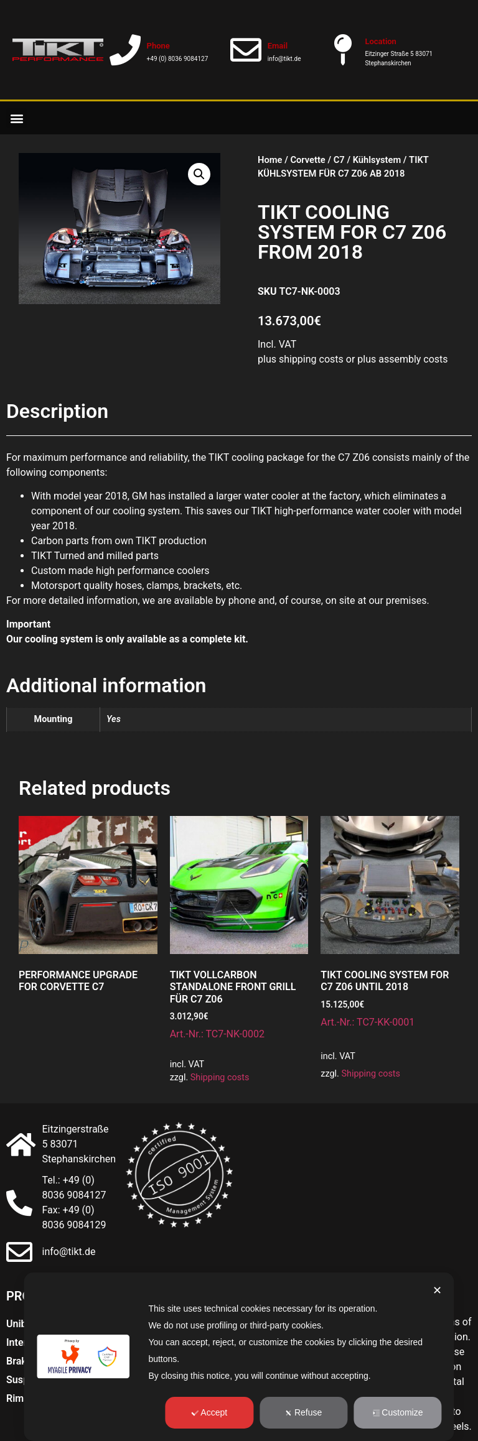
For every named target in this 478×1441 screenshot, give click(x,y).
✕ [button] (437, 1290)
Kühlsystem (377, 159)
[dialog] (239, 1356)
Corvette (307, 159)
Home (270, 159)
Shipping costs (220, 1077)
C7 (339, 159)
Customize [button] (397, 1412)
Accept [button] (209, 1412)
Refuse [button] (303, 1412)
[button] (16, 118)
